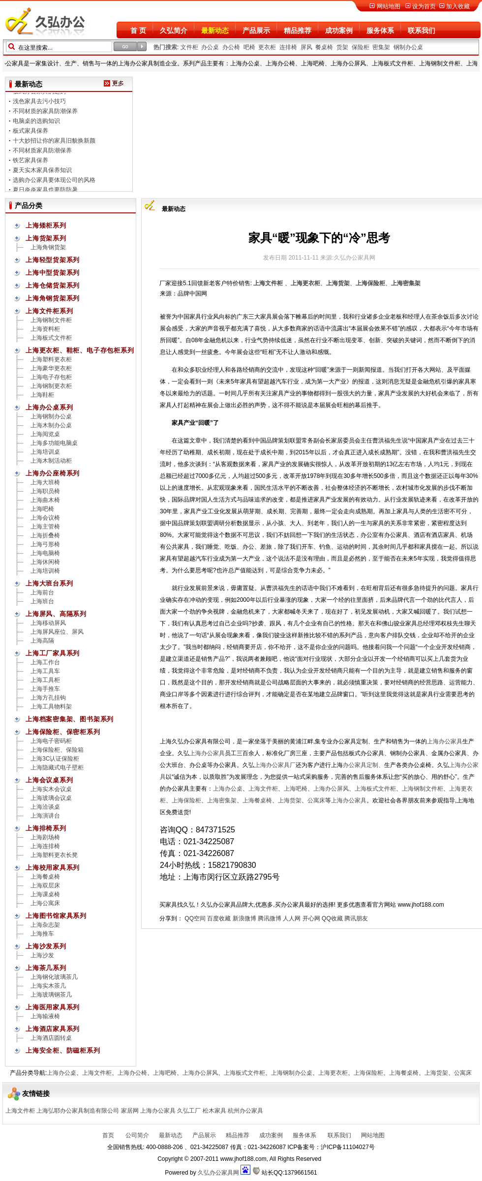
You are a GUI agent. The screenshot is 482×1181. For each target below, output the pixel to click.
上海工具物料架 (51, 706)
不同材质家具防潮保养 (42, 154)
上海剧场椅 (45, 837)
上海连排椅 (45, 846)
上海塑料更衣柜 (51, 359)
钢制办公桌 (408, 47)
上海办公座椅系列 (53, 473)
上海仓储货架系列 (53, 285)
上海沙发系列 (46, 946)
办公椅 (231, 47)
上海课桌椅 (45, 894)
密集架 (381, 47)
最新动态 (215, 30)
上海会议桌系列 (49, 780)
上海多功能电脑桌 (54, 443)
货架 (342, 47)
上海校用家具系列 (53, 867)
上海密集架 (222, 800)
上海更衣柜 (333, 1072)
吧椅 (249, 47)
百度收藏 (219, 918)
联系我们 (421, 30)
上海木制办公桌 (51, 425)
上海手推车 (45, 688)
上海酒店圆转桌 (51, 1037)
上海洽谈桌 (45, 806)
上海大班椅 (45, 482)
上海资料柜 (45, 328)
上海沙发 (42, 955)
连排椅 (288, 47)
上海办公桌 (227, 788)
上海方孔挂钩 (48, 697)
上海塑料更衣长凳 (54, 855)
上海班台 (42, 601)
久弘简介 (173, 30)
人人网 (292, 918)
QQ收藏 (332, 918)
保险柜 (360, 47)
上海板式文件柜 (51, 337)
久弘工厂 (189, 1110)
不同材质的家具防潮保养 (45, 115)
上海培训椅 (45, 570)
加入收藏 (458, 6)
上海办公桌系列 (49, 407)
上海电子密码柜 (51, 741)
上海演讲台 (45, 815)
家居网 (130, 1110)
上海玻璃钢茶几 (51, 994)
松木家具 (214, 1110)
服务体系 (380, 30)
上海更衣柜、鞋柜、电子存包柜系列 (80, 350)
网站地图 (388, 6)
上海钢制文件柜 (51, 320)
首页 (108, 1135)
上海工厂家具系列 (53, 653)
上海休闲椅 (45, 562)
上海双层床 (45, 885)
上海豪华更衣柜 (51, 368)
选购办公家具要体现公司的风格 (54, 183)
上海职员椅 (45, 491)
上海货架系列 (46, 238)
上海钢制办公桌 (51, 416)
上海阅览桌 (45, 434)
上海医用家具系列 (53, 1007)
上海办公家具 (444, 741)
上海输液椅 (45, 1016)
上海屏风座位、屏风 (57, 631)
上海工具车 (45, 671)
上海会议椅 (45, 517)
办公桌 (210, 47)
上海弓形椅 (45, 544)
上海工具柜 (45, 680)
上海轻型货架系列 (53, 260)
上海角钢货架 (48, 247)
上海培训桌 (45, 451)
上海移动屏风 (48, 623)
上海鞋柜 (42, 394)
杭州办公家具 (245, 1110)
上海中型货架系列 (53, 272)
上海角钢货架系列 (53, 298)
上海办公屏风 (331, 788)
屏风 (306, 47)
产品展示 (256, 30)
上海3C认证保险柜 (54, 758)
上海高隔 (42, 640)
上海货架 (289, 800)
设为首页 (424, 6)
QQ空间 (195, 918)
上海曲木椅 (45, 500)
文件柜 (189, 47)
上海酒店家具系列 (53, 1029)
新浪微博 (244, 918)
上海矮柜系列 (46, 225)
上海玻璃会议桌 (51, 798)
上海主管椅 (45, 526)
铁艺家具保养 (30, 164)
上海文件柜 (263, 788)
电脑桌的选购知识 (36, 124)
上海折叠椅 (45, 535)
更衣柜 (267, 47)
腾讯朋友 (356, 918)
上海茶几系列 (46, 968)
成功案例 (339, 30)
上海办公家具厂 (275, 765)
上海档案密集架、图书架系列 (70, 719)
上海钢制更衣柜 (51, 386)
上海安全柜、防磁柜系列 (63, 1050)
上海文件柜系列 (49, 311)
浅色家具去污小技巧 (39, 105)
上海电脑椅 (45, 553)
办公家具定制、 (363, 765)
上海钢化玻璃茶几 (54, 977)
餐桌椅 (324, 47)
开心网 (311, 918)
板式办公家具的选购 (39, 95)
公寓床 (316, 800)
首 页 (138, 30)
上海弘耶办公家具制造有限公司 (77, 1110)
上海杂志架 (45, 924)
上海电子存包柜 (51, 377)
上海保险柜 (186, 800)
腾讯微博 (269, 918)
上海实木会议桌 (51, 789)
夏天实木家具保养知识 (42, 174)
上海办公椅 (132, 1072)
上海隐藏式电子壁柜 (57, 767)
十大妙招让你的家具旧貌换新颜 (54, 144)
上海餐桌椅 (45, 876)
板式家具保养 (30, 134)
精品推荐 (297, 30)
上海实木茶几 (48, 985)
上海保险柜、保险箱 (57, 749)
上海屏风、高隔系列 (56, 614)
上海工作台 (45, 662)
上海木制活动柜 (51, 460)
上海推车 (42, 933)
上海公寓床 (45, 903)
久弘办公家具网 (218, 1172)
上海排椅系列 (46, 828)
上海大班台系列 (49, 583)
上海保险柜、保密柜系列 (63, 732)
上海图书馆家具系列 (56, 915)
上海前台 (42, 592)
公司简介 (136, 1135)
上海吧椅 (42, 508)
